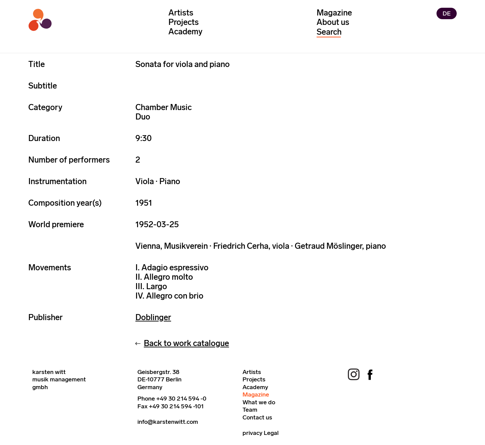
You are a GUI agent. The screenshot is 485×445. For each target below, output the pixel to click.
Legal (271, 433)
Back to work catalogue (186, 343)
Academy (185, 31)
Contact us (257, 417)
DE (447, 13)
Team (250, 409)
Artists (180, 13)
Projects (183, 22)
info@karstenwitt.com (167, 421)
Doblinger (153, 317)
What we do (259, 402)
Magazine (334, 13)
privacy (252, 433)
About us (333, 22)
